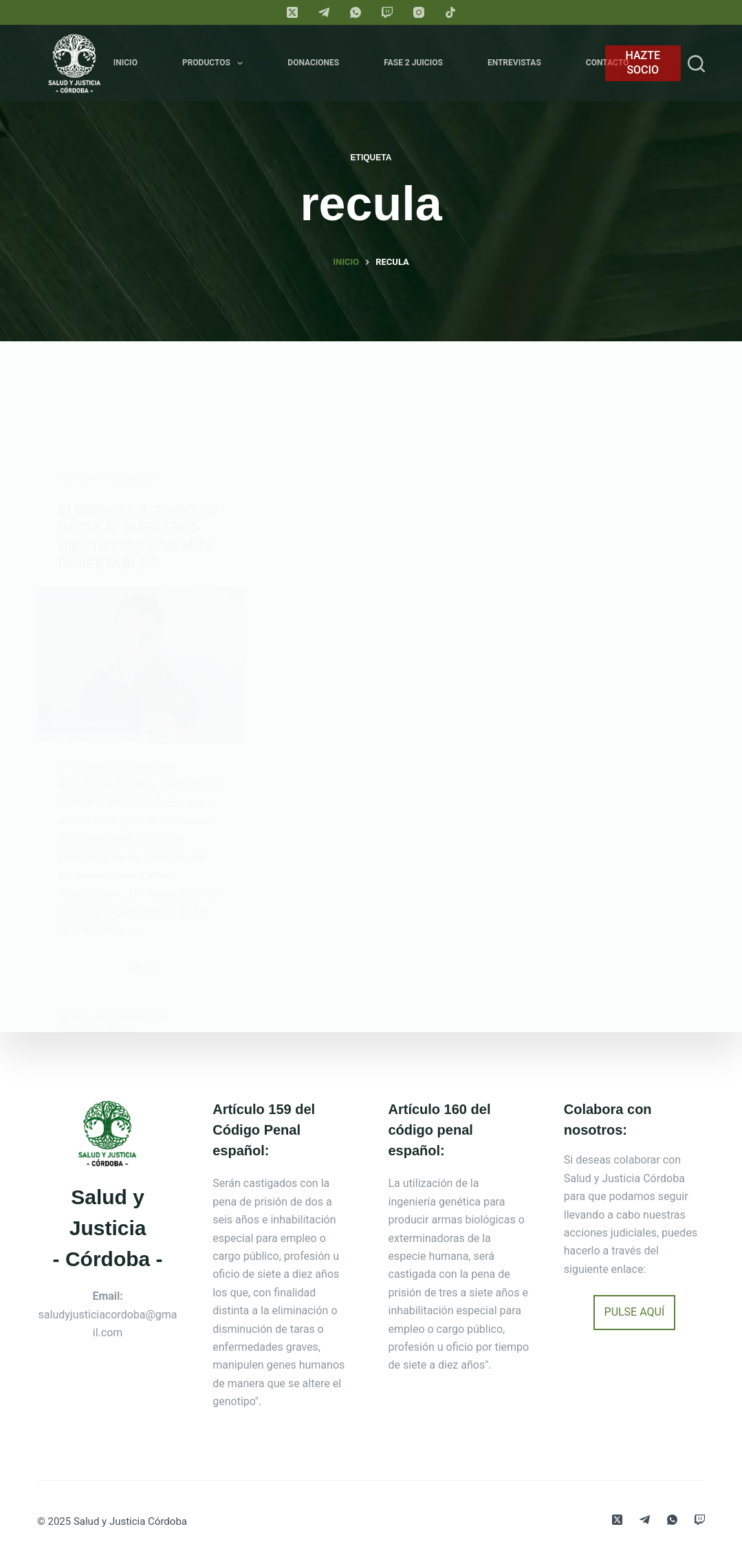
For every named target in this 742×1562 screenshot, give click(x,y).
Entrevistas (514, 62)
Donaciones (313, 62)
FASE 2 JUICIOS (413, 62)
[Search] (696, 63)
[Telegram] (323, 12)
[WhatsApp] (355, 12)
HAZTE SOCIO (643, 62)
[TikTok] (450, 12)
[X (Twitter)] (292, 12)
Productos (215, 63)
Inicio (125, 62)
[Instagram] (418, 12)
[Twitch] (387, 12)
